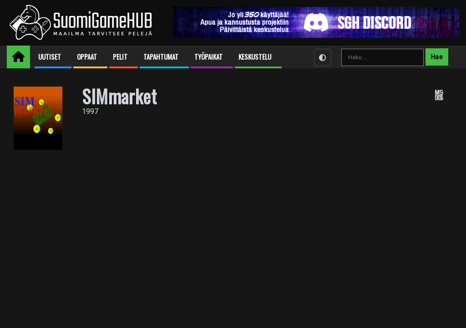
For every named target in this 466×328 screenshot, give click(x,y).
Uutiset (49, 57)
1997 (90, 111)
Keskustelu (254, 57)
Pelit (120, 57)
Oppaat (87, 57)
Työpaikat (208, 57)
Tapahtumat (160, 57)
